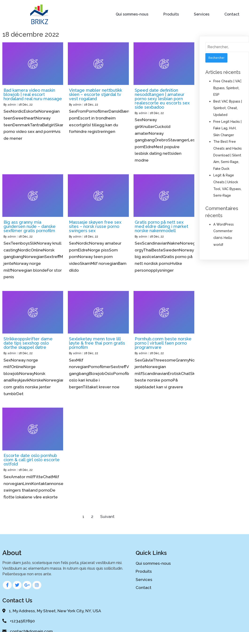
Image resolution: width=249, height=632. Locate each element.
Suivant (107, 515)
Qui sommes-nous (132, 14)
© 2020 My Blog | (107, 623)
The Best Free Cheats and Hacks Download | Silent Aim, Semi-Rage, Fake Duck (227, 154)
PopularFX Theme (141, 623)
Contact (232, 14)
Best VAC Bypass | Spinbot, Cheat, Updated (227, 107)
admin (12, 104)
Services (202, 14)
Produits (171, 14)
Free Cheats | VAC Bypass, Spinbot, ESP (227, 87)
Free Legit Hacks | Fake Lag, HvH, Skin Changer (227, 127)
